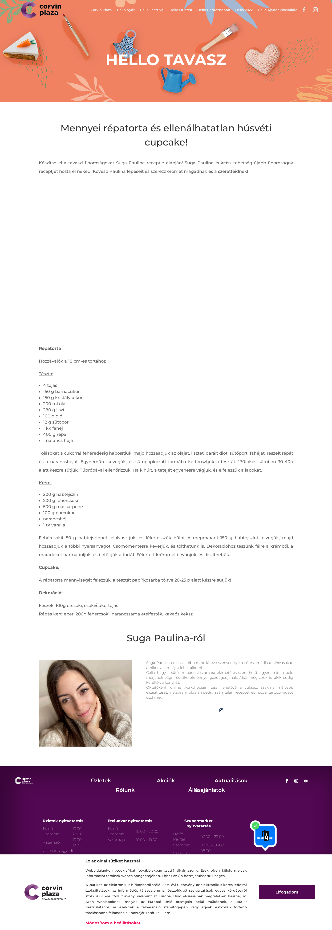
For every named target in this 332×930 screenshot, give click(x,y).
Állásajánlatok (206, 790)
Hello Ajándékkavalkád (278, 10)
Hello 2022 (244, 10)
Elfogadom (286, 892)
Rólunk (125, 790)
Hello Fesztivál (152, 10)
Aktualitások (231, 780)
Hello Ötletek (181, 10)
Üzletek (101, 780)
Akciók (166, 780)
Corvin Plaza (101, 10)
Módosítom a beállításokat (112, 923)
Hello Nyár (126, 10)
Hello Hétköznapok (213, 10)
